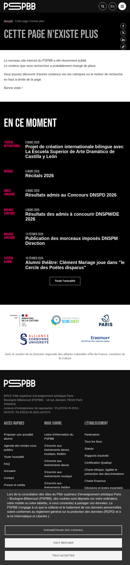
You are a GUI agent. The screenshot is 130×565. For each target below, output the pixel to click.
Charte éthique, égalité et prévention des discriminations (104, 471)
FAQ (7, 463)
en (112, 6)
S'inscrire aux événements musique (58, 474)
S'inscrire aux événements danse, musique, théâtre (57, 449)
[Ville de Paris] (106, 325)
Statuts (89, 448)
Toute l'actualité (65, 280)
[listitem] (123, 26)
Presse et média (14, 485)
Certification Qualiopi (98, 462)
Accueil (8, 21)
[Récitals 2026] (65, 174)
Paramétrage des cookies (63, 530)
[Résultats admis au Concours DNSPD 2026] (65, 194)
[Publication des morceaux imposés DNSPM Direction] (65, 240)
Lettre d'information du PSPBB (58, 436)
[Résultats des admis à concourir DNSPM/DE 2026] (65, 215)
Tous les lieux (93, 441)
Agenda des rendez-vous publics (20, 447)
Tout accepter (63, 555)
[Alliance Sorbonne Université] (34, 344)
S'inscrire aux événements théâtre (57, 485)
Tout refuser (63, 542)
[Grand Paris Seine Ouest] (65, 325)
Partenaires (92, 434)
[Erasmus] (95, 344)
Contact (9, 478)
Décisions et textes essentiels (104, 488)
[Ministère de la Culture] (24, 325)
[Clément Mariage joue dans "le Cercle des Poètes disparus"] (65, 264)
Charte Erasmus (95, 480)
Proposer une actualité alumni (18, 436)
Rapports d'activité (97, 455)
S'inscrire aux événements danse (56, 463)
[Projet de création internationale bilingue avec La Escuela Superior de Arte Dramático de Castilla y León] (65, 150)
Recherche (103, 6)
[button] (122, 6)
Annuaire (10, 470)
